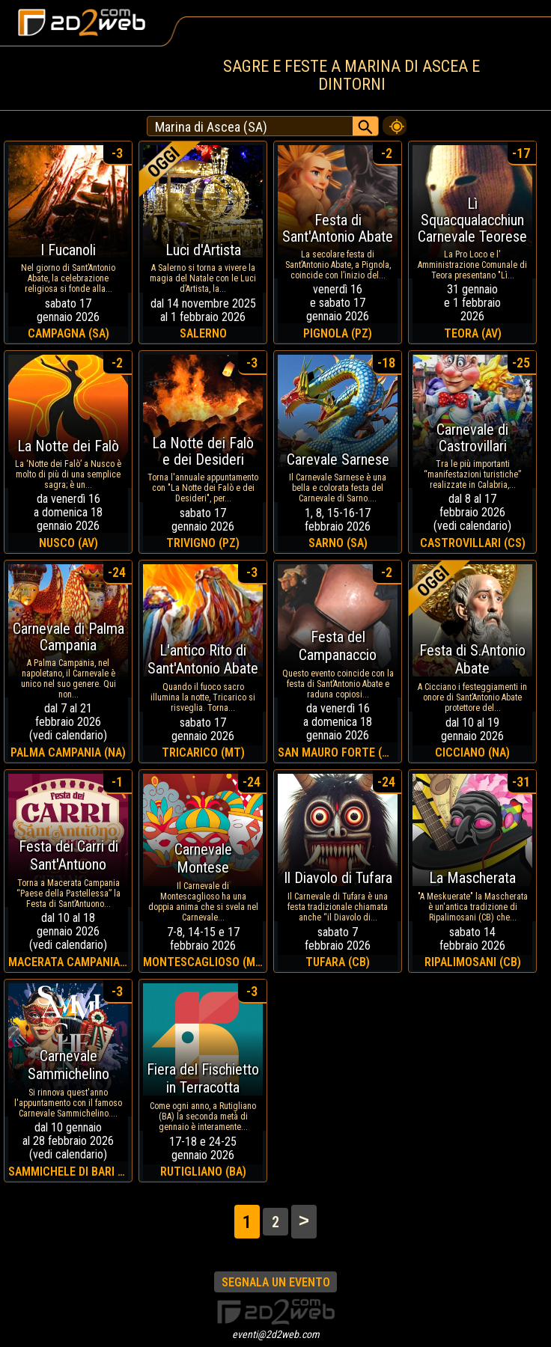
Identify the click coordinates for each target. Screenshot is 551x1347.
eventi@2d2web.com (276, 1334)
